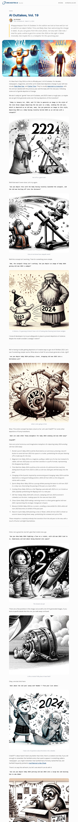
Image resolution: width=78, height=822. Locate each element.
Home (11, 11)
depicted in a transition (55, 86)
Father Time (32, 86)
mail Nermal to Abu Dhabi (37, 763)
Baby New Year (19, 86)
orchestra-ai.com (70, 3)
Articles (60, 3)
